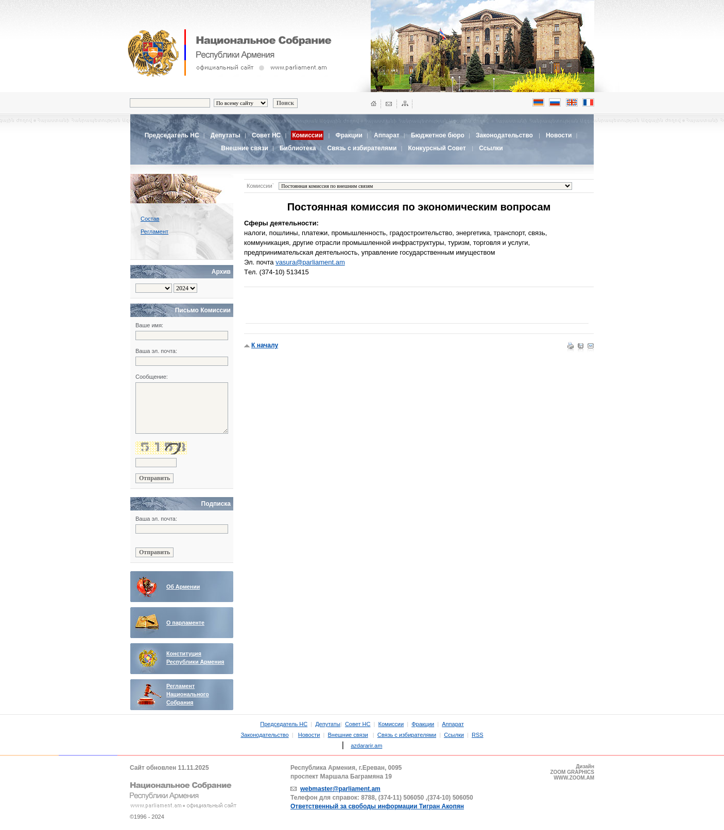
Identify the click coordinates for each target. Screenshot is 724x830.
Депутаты (225, 135)
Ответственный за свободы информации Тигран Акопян (377, 806)
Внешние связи (244, 148)
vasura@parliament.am (310, 262)
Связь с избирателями (362, 148)
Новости (559, 135)
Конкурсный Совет (438, 148)
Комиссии (391, 724)
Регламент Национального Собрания (187, 694)
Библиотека (298, 148)
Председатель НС (172, 135)
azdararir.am (366, 746)
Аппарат (387, 135)
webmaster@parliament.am (340, 788)
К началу (264, 345)
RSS (478, 735)
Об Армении (183, 587)
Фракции (348, 135)
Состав (150, 219)
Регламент (154, 231)
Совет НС (266, 135)
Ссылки (491, 148)
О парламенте (185, 623)
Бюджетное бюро (437, 135)
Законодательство (504, 135)
